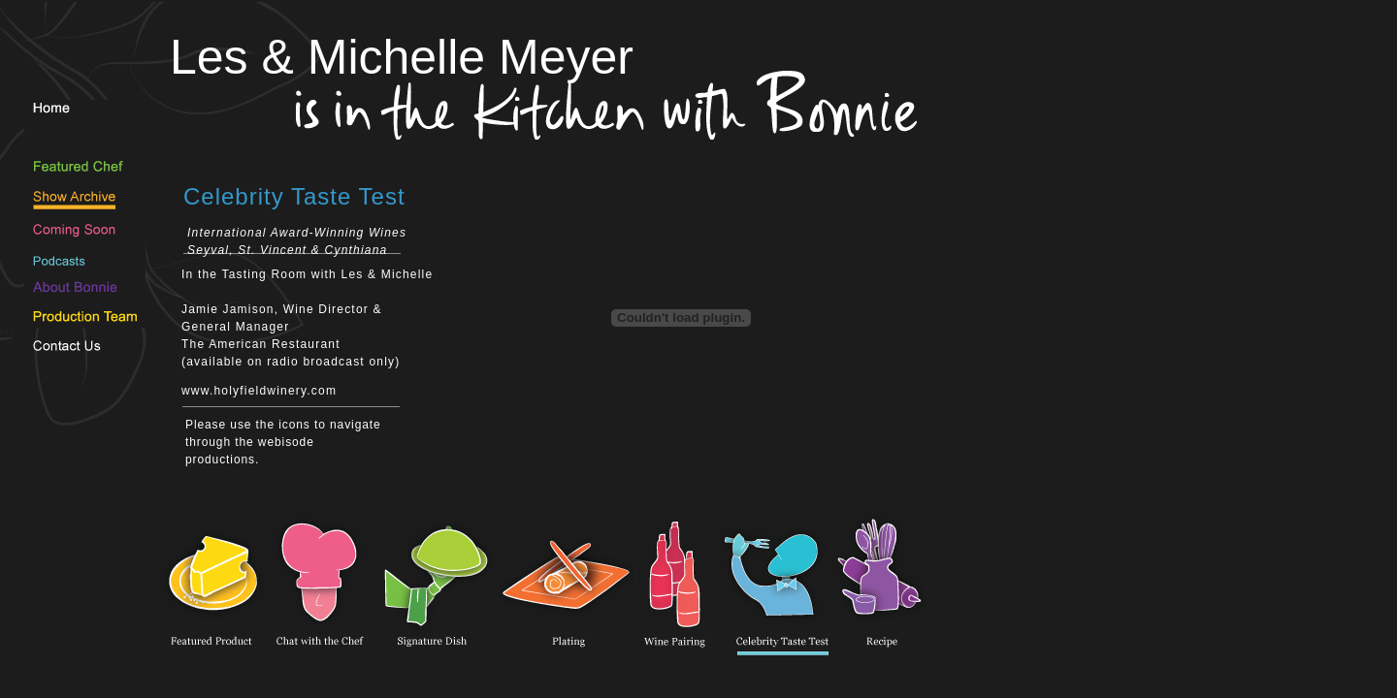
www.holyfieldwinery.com (259, 390)
